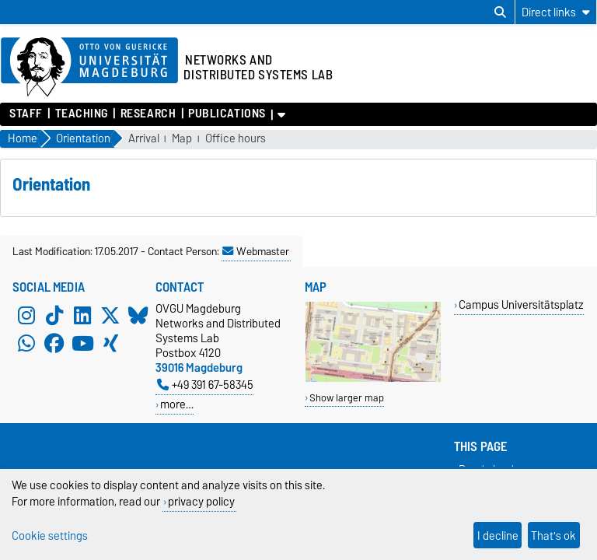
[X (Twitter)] (110, 315)
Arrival (143, 139)
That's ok (553, 535)
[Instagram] (26, 315)
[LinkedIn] (82, 315)
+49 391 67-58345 (205, 384)
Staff (26, 113)
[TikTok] (54, 315)
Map (182, 139)
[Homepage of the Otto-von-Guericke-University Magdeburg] (89, 68)
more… (177, 404)
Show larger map (346, 398)
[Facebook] (54, 343)
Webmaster (255, 251)
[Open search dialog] (500, 12)
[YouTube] (82, 343)
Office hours (235, 139)
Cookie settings (50, 535)
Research (148, 113)
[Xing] (110, 343)
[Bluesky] (138, 315)
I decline (497, 535)
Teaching (81, 113)
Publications (227, 113)
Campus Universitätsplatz (521, 304)
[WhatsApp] (26, 343)
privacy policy (201, 501)
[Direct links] (555, 12)
